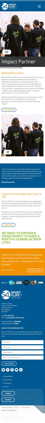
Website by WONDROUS (9, 410)
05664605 (17, 321)
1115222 (16, 324)
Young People (8, 376)
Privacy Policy (25, 407)
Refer (8, 393)
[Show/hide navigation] (39, 6)
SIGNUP (8, 400)
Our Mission (7, 383)
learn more (8, 225)
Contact (6, 387)
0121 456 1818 (9, 316)
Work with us (8, 380)
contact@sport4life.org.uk (15, 318)
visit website (9, 110)
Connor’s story (35, 270)
